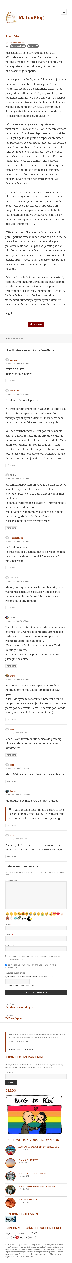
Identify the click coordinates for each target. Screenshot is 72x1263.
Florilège (32, 46)
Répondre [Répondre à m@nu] (11, 381)
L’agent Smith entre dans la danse (37, 1186)
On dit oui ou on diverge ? (32, 1173)
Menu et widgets (64, 14)
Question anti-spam (15, 973)
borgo (13, 791)
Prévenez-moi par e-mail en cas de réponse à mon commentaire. (30, 966)
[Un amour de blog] (10, 1203)
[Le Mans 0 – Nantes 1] (10, 1163)
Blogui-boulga (17, 46)
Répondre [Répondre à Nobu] (11, 528)
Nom (8, 924)
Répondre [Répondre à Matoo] (11, 719)
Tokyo (21, 338)
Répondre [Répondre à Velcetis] (11, 608)
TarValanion (16, 537)
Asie (10, 338)
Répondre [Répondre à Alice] (11, 666)
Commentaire (12, 880)
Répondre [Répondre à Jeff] (11, 781)
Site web (9, 945)
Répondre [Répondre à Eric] (11, 856)
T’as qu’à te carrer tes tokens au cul (38, 1146)
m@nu (13, 359)
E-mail (9, 935)
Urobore (14, 390)
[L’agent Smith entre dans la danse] (10, 1190)
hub (12, 729)
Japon (15, 338)
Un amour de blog (28, 1199)
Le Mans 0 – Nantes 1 (29, 1160)
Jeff (12, 764)
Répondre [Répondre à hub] (11, 755)
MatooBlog (31, 17)
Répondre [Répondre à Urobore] (11, 465)
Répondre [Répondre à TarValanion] (11, 568)
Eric (12, 835)
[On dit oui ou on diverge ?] (10, 1176)
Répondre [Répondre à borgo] (11, 825)
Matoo (13, 675)
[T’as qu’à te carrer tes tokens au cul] (10, 1150)
